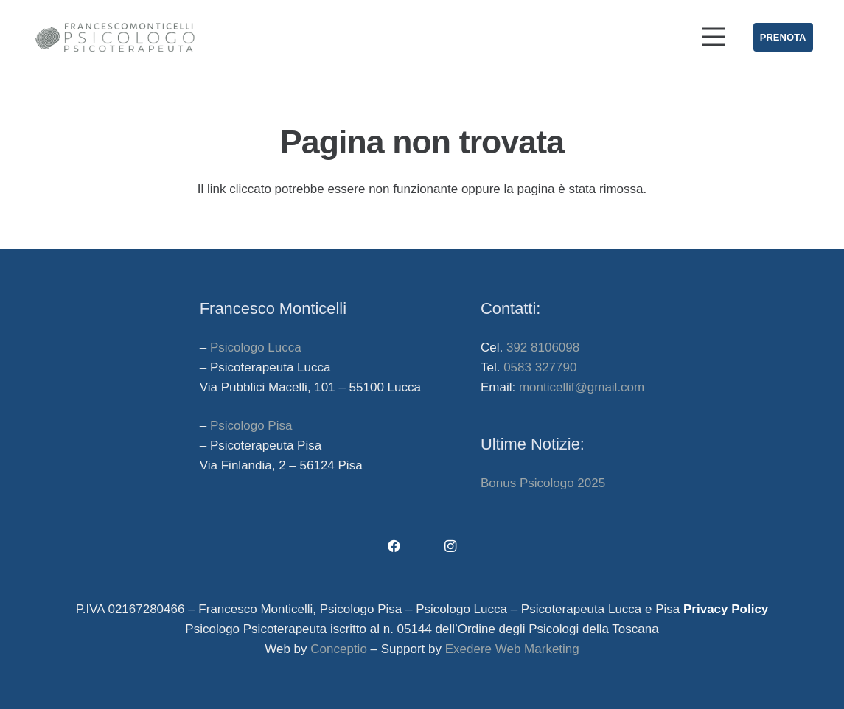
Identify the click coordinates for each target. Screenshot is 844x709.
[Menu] (714, 36)
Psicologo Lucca (255, 347)
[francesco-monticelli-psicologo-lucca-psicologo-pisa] (115, 37)
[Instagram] (451, 546)
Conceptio (338, 649)
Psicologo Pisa (251, 426)
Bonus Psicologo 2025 (543, 483)
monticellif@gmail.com (581, 387)
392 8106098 (542, 347)
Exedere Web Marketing (512, 649)
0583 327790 (539, 367)
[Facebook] (394, 546)
